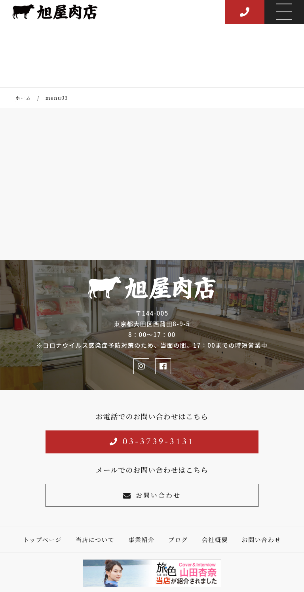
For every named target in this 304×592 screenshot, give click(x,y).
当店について (95, 539)
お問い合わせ (152, 495)
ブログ (178, 539)
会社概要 (215, 539)
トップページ (42, 539)
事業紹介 (141, 539)
